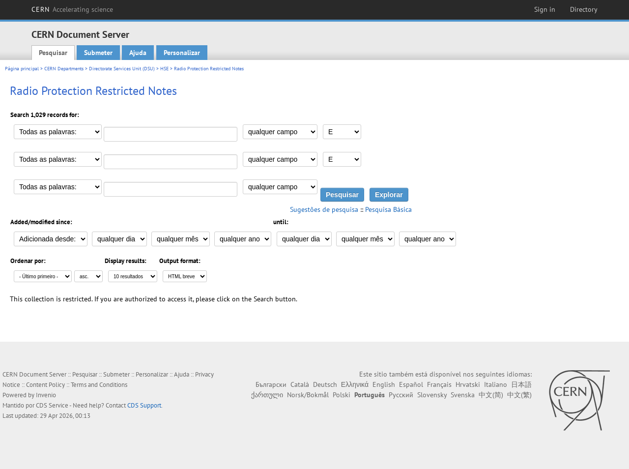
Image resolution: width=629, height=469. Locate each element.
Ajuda (137, 52)
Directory (584, 9)
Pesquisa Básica (388, 209)
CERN (72, 9)
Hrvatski (468, 384)
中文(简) (491, 394)
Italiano (495, 384)
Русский (401, 394)
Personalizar (182, 52)
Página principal (22, 68)
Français (439, 384)
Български (271, 384)
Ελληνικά (355, 384)
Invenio (46, 395)
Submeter (98, 52)
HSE (164, 68)
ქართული (267, 394)
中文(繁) (519, 394)
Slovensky (432, 394)
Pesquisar (53, 52)
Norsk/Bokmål (308, 394)
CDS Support (144, 405)
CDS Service (52, 405)
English (383, 384)
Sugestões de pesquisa (324, 209)
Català (299, 384)
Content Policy (45, 385)
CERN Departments (64, 68)
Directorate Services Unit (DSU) (122, 68)
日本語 (521, 384)
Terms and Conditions (99, 385)
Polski (341, 394)
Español (411, 384)
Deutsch (325, 384)
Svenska (463, 394)
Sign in (544, 9)
